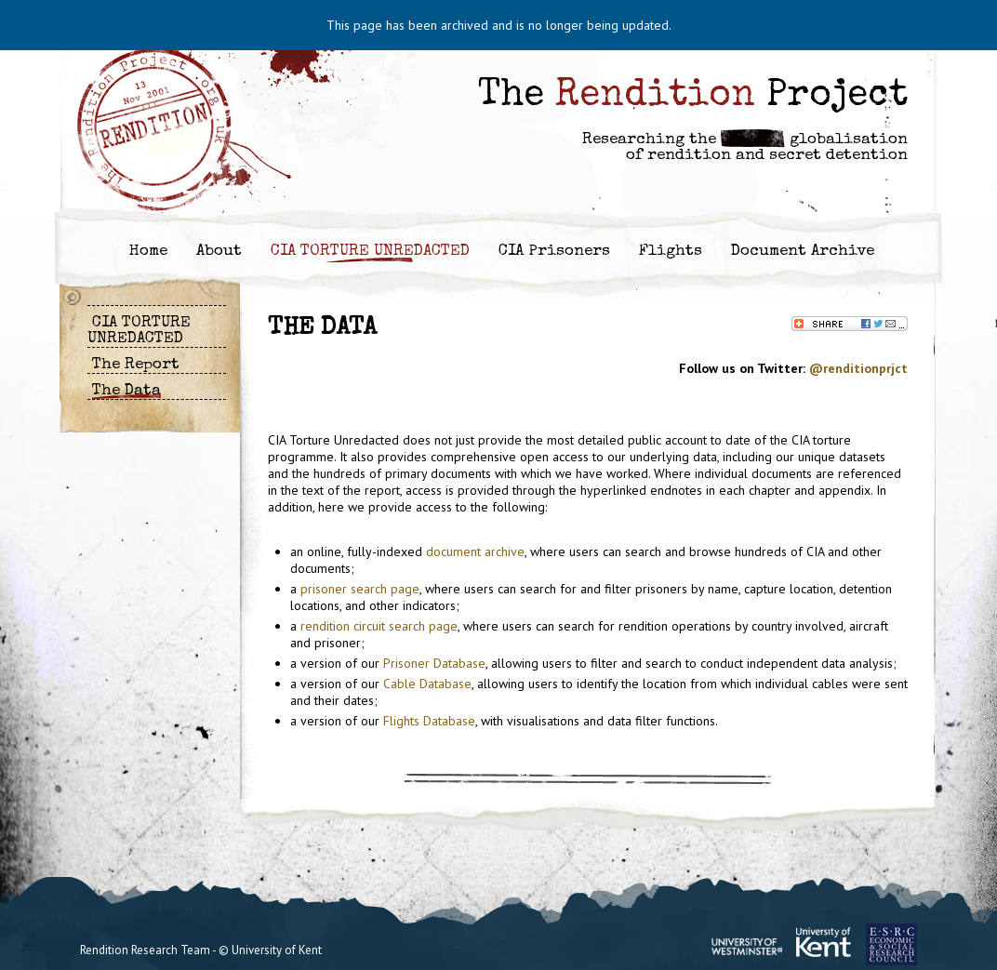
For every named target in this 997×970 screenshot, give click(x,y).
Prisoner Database (434, 663)
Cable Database (427, 683)
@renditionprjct (858, 368)
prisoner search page (359, 588)
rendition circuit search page (379, 626)
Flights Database (429, 720)
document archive (475, 551)
